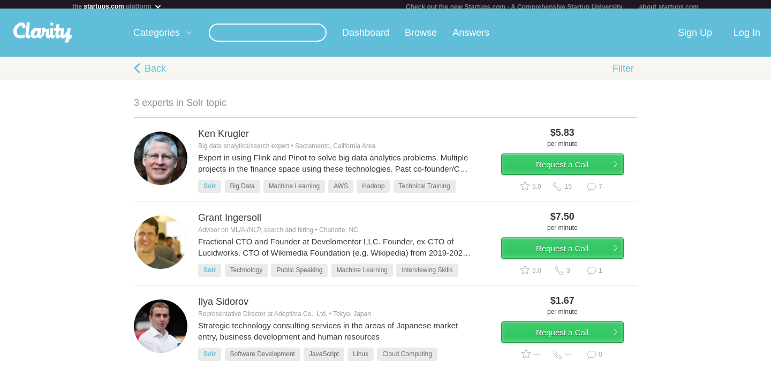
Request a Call (574, 173)
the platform (117, 6)
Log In (747, 37)
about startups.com (669, 7)
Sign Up (695, 37)
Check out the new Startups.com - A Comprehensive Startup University (514, 7)
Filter (623, 72)
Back (155, 72)
